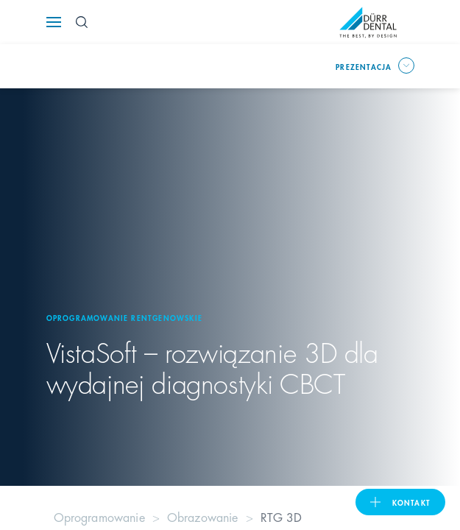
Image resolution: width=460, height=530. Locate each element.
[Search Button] (81, 22)
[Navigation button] (53, 22)
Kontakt (411, 502)
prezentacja (364, 66)
